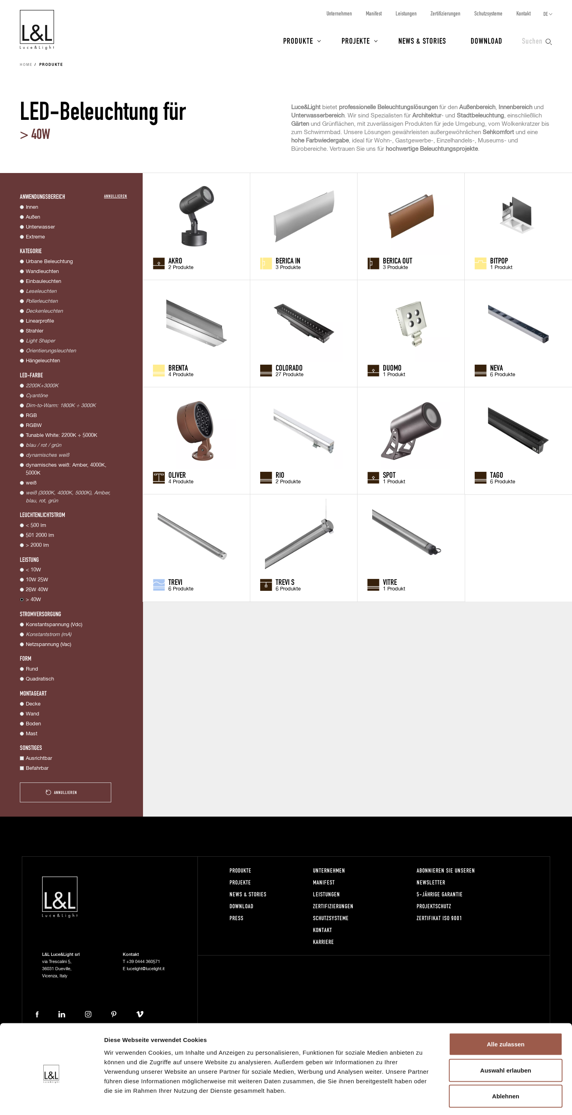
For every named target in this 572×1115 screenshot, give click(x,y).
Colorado (289, 367)
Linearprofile (40, 321)
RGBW (34, 425)
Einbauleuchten (43, 281)
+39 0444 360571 (143, 961)
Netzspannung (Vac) (48, 644)
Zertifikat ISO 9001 (439, 918)
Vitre (390, 582)
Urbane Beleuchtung (49, 261)
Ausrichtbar (39, 758)
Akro (175, 260)
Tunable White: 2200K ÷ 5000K (61, 435)
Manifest (374, 13)
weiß (31, 483)
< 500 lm (36, 525)
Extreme (35, 237)
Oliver (177, 475)
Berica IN (288, 260)
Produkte (298, 40)
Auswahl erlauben (505, 1037)
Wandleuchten (42, 271)
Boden (33, 724)
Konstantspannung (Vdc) (54, 624)
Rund (32, 669)
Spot (389, 475)
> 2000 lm (37, 545)
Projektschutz (434, 906)
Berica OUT (397, 260)
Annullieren (115, 196)
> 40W (33, 599)
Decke (33, 704)
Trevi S (285, 582)
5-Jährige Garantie (440, 894)
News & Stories (422, 40)
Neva (496, 367)
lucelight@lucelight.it (145, 969)
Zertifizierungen (445, 13)
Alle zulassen (505, 1010)
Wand (32, 714)
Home (26, 65)
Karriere (323, 942)
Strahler (34, 331)
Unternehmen (339, 13)
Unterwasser (40, 227)
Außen (33, 217)
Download (486, 40)
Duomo (392, 367)
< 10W (33, 570)
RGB (31, 415)
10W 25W (37, 579)
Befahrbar (37, 768)
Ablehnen (505, 1062)
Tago (496, 475)
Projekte (356, 40)
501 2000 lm (40, 535)
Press (236, 918)
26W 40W (37, 589)
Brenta (178, 367)
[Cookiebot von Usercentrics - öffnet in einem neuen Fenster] (51, 1099)
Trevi (175, 582)
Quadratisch (40, 679)
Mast (31, 733)
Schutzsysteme (488, 13)
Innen (32, 207)
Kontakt (523, 13)
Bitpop (499, 260)
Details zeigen (422, 1099)
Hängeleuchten (43, 360)
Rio (280, 475)
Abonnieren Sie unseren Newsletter (446, 876)
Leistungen (406, 13)
